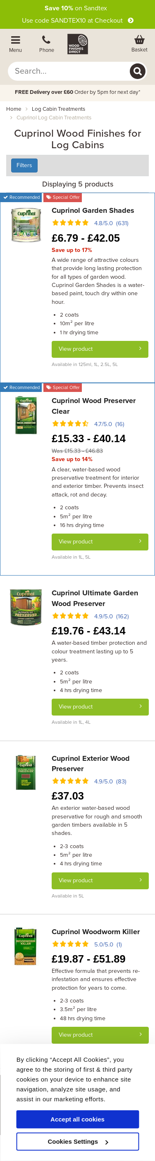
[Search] (137, 71)
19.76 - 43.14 (89, 630)
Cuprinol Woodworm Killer (96, 931)
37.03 (68, 796)
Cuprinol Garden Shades (93, 210)
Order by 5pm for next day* (78, 92)
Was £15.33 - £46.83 (77, 451)
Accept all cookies (77, 1119)
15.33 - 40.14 (89, 438)
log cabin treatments (58, 109)
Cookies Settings (78, 1141)
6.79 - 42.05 (85, 238)
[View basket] (139, 44)
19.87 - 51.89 (89, 959)
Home (13, 109)
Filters (24, 165)
